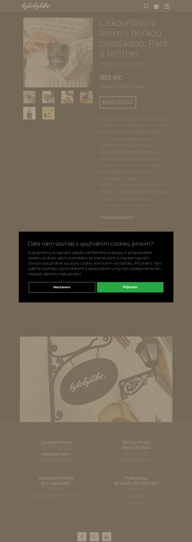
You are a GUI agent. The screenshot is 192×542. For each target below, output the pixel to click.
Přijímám (130, 287)
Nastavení (61, 287)
